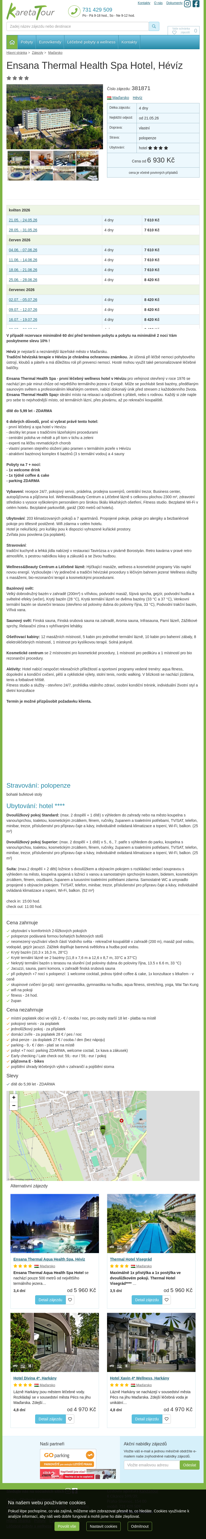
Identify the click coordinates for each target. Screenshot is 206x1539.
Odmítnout (140, 1526)
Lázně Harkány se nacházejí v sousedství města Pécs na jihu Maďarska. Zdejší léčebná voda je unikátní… (150, 1397)
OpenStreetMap (17, 1179)
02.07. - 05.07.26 (23, 300)
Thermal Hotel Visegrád (131, 1259)
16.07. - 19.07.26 (23, 319)
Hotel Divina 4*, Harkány (35, 1378)
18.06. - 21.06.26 (23, 270)
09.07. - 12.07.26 (23, 309)
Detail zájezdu (50, 1300)
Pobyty (27, 42)
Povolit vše (67, 1526)
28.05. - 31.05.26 (23, 230)
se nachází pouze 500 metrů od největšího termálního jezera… (51, 1278)
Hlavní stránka (12, 42)
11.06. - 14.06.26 (23, 260)
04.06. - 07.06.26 (23, 250)
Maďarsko (118, 97)
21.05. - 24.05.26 (23, 220)
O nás (158, 3)
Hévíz (137, 97)
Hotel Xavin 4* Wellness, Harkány (139, 1378)
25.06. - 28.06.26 (23, 280)
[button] (102, 1129)
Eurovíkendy (50, 42)
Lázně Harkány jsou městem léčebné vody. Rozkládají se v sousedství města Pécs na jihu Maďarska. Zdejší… (52, 1397)
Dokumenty (174, 3)
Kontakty (129, 42)
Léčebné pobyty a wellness (91, 42)
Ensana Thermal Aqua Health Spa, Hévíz (49, 1259)
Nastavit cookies (103, 1526)
